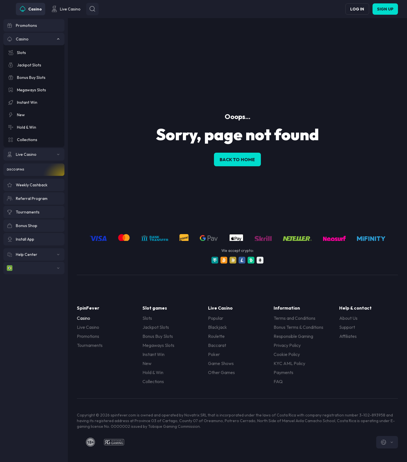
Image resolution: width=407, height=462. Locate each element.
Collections (153, 381)
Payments (283, 372)
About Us (348, 318)
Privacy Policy (287, 345)
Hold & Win (152, 372)
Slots (147, 318)
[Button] (92, 9)
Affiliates (348, 336)
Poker (214, 354)
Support (347, 327)
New (146, 363)
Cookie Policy (287, 354)
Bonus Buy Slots (157, 336)
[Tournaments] (33, 212)
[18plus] (90, 442)
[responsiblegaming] (114, 442)
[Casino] (33, 39)
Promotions (88, 336)
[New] (34, 115)
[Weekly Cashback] (33, 185)
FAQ (278, 381)
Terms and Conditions (294, 318)
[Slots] (34, 52)
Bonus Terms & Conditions (298, 327)
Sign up (385, 9)
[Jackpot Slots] (34, 65)
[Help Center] (33, 254)
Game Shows (221, 363)
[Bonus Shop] (33, 225)
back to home (237, 159)
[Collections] (34, 139)
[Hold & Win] (34, 127)
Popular (215, 318)
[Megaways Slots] (34, 90)
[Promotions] (33, 25)
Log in (357, 9)
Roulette (216, 336)
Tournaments (90, 345)
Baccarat (217, 345)
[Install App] (33, 239)
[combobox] (387, 442)
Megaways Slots (158, 345)
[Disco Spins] (33, 169)
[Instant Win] (34, 102)
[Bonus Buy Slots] (34, 77)
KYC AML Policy (289, 363)
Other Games (221, 372)
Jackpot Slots (155, 327)
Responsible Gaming (293, 336)
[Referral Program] (33, 198)
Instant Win (153, 354)
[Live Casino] (33, 154)
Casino (83, 318)
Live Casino (88, 327)
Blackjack (217, 327)
